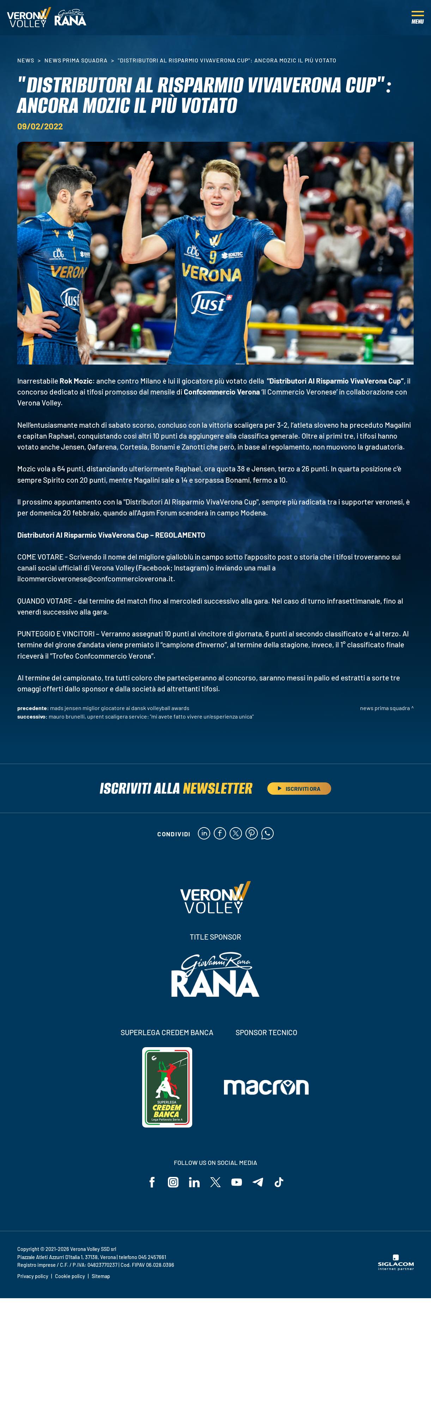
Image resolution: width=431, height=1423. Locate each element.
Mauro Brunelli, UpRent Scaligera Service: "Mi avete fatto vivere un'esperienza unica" (151, 716)
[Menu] (418, 17)
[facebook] (220, 834)
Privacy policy (32, 1276)
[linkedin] (204, 834)
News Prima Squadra (76, 60)
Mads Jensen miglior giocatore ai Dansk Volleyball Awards (119, 707)
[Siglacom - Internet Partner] (396, 1268)
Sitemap (101, 1276)
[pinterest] (251, 834)
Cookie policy (70, 1276)
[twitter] (236, 834)
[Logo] (29, 17)
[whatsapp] (267, 834)
